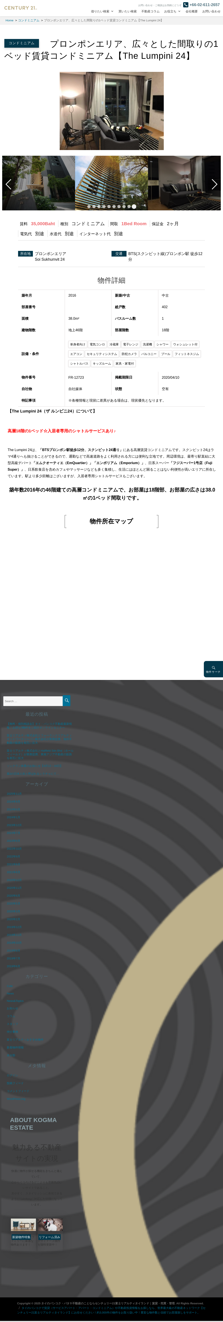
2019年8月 (13, 950)
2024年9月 (13, 801)
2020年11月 (14, 887)
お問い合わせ (211, 11)
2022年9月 (13, 856)
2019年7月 (13, 958)
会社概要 (192, 11)
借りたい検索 (100, 11)
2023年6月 (13, 840)
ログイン (12, 1075)
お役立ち (170, 11)
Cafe (10, 986)
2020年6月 (13, 895)
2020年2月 (13, 919)
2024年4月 (13, 809)
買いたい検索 (127, 11)
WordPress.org (16, 1099)
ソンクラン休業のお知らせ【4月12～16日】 (35, 766)
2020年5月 (13, 903)
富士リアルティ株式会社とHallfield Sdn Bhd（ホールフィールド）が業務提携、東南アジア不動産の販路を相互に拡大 (40, 754)
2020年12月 (14, 880)
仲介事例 (12, 1031)
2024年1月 (13, 817)
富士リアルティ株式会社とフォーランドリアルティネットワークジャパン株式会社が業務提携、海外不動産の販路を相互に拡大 (39, 739)
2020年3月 (13, 911)
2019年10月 (14, 942)
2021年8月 (13, 864)
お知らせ (12, 1008)
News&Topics (15, 1000)
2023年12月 (14, 825)
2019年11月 (14, 935)
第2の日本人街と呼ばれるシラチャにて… (33, 773)
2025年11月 (14, 793)
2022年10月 (14, 848)
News (10, 993)
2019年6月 (13, 966)
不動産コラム (150, 11)
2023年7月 (13, 833)
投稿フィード (15, 1083)
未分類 (11, 1055)
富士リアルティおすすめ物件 (25, 1039)
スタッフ (12, 1024)
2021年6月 (13, 872)
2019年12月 (14, 927)
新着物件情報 (15, 1047)
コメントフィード (18, 1091)
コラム (11, 1016)
